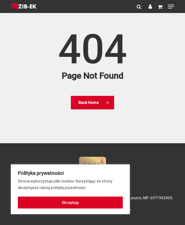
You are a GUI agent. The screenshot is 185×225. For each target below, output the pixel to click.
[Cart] (160, 6)
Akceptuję (70, 202)
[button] (171, 6)
